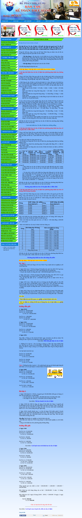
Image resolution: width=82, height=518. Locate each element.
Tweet (34, 515)
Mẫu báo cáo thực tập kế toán (8, 238)
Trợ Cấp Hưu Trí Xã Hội (6, 90)
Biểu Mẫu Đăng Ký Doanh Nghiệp (8, 225)
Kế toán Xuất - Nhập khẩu (7, 182)
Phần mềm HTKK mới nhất (7, 154)
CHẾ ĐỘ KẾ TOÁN (6, 197)
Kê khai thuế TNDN (5, 121)
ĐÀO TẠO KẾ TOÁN (6, 39)
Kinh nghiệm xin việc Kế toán (7, 233)
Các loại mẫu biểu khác (6, 194)
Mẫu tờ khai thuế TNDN (6, 129)
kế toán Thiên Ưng (42, 264)
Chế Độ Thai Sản (5, 88)
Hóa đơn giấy (4, 149)
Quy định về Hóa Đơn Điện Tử (8, 50)
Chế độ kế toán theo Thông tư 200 (9, 202)
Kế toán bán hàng (5, 180)
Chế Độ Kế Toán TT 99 (7, 131)
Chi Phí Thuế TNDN (5, 124)
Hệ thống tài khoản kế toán (7, 205)
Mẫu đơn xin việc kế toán (6, 235)
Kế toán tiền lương (5, 62)
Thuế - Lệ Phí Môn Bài (6, 144)
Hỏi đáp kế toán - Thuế (6, 230)
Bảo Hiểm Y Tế (4, 78)
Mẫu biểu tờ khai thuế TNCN (7, 105)
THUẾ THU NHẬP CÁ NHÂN (8, 95)
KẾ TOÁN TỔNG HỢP (7, 164)
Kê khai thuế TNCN (5, 103)
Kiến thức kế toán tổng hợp (7, 189)
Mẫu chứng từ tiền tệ (6, 192)
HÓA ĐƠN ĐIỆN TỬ (6, 47)
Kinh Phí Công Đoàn (5, 83)
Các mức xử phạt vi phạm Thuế (8, 157)
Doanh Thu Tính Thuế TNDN (7, 126)
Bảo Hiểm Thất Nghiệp (6, 80)
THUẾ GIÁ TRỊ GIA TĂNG (8, 108)
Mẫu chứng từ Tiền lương (7, 70)
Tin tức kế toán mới (5, 220)
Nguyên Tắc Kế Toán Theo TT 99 (8, 139)
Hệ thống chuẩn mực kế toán (7, 212)
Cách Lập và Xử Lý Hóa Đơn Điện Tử (9, 52)
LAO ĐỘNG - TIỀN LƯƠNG (8, 57)
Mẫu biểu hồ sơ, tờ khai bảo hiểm (8, 93)
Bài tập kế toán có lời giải (7, 240)
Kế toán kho (4, 177)
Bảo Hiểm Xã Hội (5, 75)
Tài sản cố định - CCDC (6, 175)
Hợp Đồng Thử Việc (5, 65)
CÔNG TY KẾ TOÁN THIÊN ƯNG (9, 244)
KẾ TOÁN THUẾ (5, 142)
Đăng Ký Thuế (4, 147)
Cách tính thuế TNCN (6, 100)
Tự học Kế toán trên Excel (7, 167)
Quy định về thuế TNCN (6, 98)
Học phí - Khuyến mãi (6, 44)
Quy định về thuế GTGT (6, 111)
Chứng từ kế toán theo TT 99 (7, 137)
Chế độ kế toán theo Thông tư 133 (9, 200)
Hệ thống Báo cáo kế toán (7, 210)
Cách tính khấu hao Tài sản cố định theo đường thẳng (41, 125)
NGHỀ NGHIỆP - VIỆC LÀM (8, 223)
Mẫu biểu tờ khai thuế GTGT (7, 116)
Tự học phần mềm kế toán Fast (8, 172)
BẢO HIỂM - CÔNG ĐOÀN (8, 73)
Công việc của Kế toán (6, 228)
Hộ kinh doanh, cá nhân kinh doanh (9, 162)
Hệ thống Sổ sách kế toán (7, 207)
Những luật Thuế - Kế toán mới (8, 218)
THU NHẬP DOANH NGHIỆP (8, 119)
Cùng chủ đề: (22, 512)
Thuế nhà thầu (4, 152)
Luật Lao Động (4, 60)
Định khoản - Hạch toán (6, 187)
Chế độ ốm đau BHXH (6, 85)
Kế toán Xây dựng (5, 184)
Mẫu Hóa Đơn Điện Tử (6, 55)
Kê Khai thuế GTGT (5, 113)
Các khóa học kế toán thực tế (7, 42)
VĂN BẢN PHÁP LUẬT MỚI (8, 215)
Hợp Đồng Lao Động (5, 67)
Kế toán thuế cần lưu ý (6, 159)
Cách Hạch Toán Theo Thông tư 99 (9, 134)
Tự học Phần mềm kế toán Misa (8, 170)
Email (46, 515)
